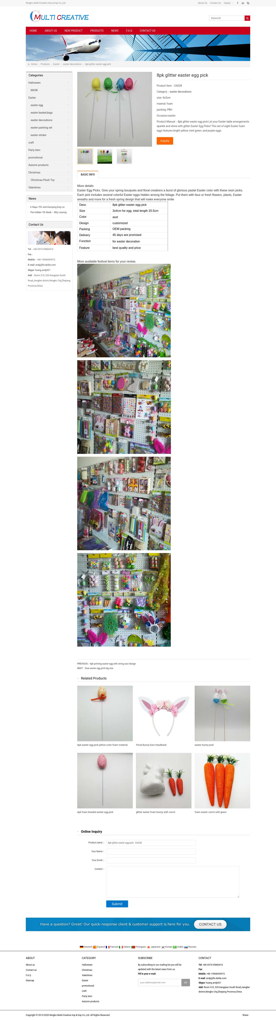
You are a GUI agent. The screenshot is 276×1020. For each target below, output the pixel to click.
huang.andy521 (42, 270)
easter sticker (38, 135)
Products (97, 30)
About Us (202, 3)
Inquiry (227, 3)
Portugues (138, 947)
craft (31, 142)
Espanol (99, 947)
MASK (34, 90)
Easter (56, 64)
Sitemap (30, 980)
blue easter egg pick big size (99, 668)
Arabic (178, 947)
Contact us (147, 30)
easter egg (37, 105)
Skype (248, 3)
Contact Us (215, 3)
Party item (34, 150)
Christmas (34, 172)
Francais (112, 947)
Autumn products (38, 165)
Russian (190, 947)
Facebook (237, 3)
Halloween (34, 82)
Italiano (125, 947)
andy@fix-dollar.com (46, 265)
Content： (100, 869)
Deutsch (86, 947)
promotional (35, 157)
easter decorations (72, 64)
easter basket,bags (42, 112)
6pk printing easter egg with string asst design (113, 663)
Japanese (153, 947)
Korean (167, 947)
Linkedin (242, 3)
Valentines (34, 187)
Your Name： (98, 851)
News (115, 30)
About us (51, 30)
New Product (73, 30)
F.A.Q (129, 30)
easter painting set (41, 127)
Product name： (96, 842)
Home (33, 30)
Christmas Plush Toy (43, 179)
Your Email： (98, 860)
